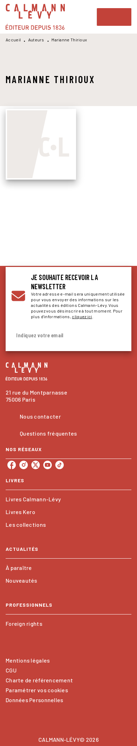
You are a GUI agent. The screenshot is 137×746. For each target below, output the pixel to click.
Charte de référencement (39, 680)
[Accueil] (35, 17)
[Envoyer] (117, 335)
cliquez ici (82, 316)
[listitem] (12, 465)
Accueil (13, 39)
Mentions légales (28, 660)
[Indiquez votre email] (59, 335)
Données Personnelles (34, 700)
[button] (68, 499)
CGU (11, 670)
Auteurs (36, 39)
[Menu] (114, 17)
